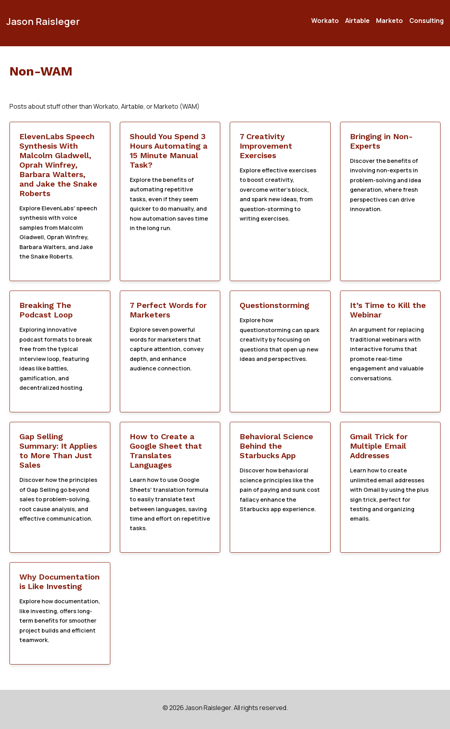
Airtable (357, 20)
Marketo (389, 20)
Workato (325, 20)
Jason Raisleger (43, 21)
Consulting (426, 20)
